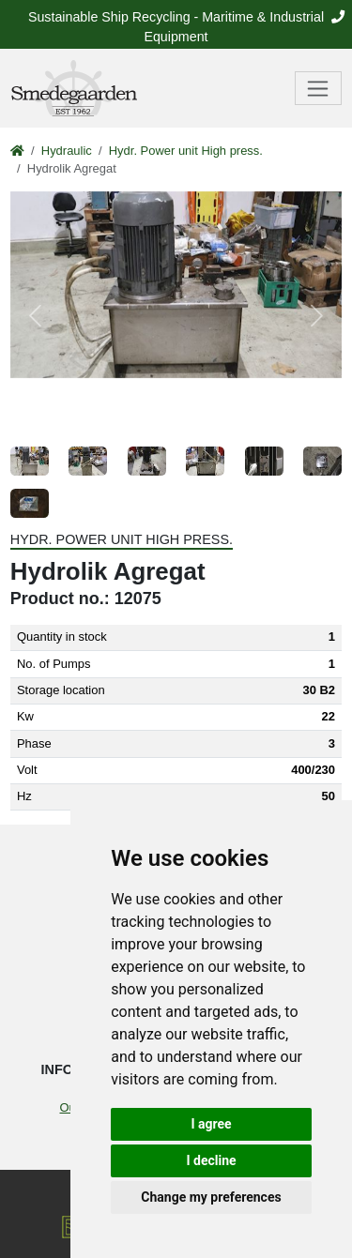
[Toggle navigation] (319, 88)
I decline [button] (211, 1160)
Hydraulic (66, 151)
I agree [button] (211, 1123)
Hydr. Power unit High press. (186, 151)
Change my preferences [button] (211, 1197)
